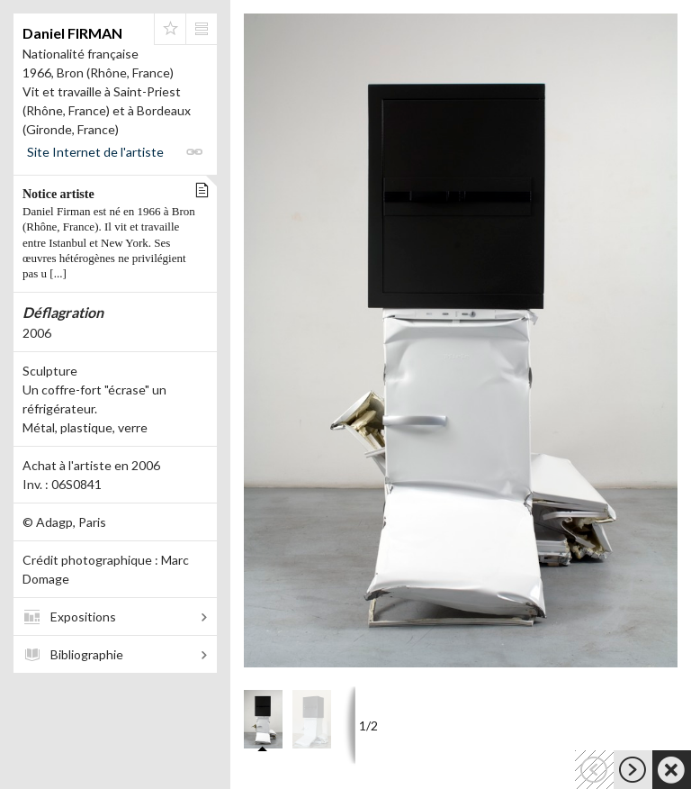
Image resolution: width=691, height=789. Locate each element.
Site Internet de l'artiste (95, 151)
